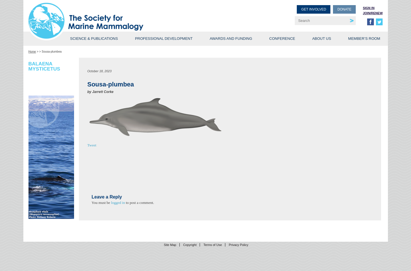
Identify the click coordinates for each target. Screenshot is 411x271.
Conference (282, 38)
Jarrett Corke (103, 92)
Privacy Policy (238, 245)
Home (32, 51)
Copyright (190, 245)
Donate (344, 9)
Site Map (170, 245)
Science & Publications (94, 38)
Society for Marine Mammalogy (118, 13)
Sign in (369, 8)
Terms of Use (212, 245)
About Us (321, 38)
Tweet (92, 145)
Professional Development (164, 38)
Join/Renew (373, 13)
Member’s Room (364, 38)
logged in (118, 202)
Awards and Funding (231, 38)
